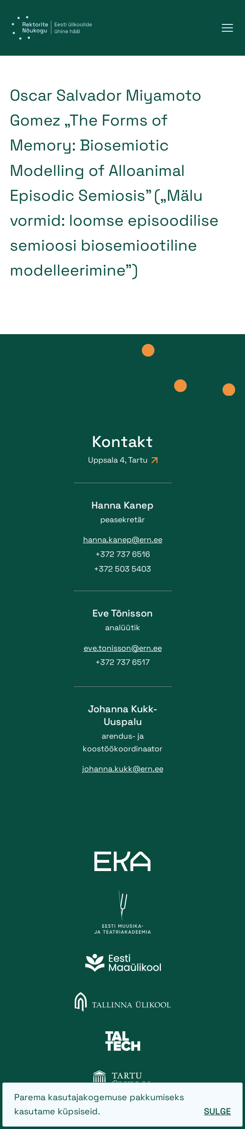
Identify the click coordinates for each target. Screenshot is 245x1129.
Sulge (217, 1111)
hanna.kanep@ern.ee (122, 539)
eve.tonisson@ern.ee (123, 648)
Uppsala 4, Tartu (122, 460)
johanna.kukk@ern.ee (122, 769)
